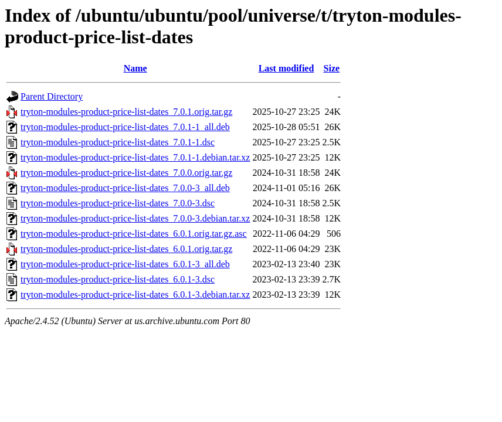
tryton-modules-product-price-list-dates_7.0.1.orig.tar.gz (126, 112)
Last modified (286, 68)
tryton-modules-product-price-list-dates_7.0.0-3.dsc (118, 203)
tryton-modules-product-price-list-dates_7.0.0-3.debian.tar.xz (135, 218)
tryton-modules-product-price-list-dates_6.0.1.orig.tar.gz (126, 249)
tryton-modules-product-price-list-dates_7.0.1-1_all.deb (125, 127)
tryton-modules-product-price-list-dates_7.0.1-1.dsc (118, 142)
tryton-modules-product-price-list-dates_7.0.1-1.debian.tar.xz (135, 157)
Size (332, 68)
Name (135, 68)
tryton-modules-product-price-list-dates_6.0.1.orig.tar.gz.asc (134, 234)
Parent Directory (52, 96)
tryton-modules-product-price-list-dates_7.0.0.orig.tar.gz (126, 173)
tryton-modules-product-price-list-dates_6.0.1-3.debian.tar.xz (135, 295)
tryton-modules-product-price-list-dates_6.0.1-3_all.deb (125, 264)
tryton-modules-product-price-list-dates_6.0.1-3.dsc (118, 279)
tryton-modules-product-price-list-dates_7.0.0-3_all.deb (125, 188)
